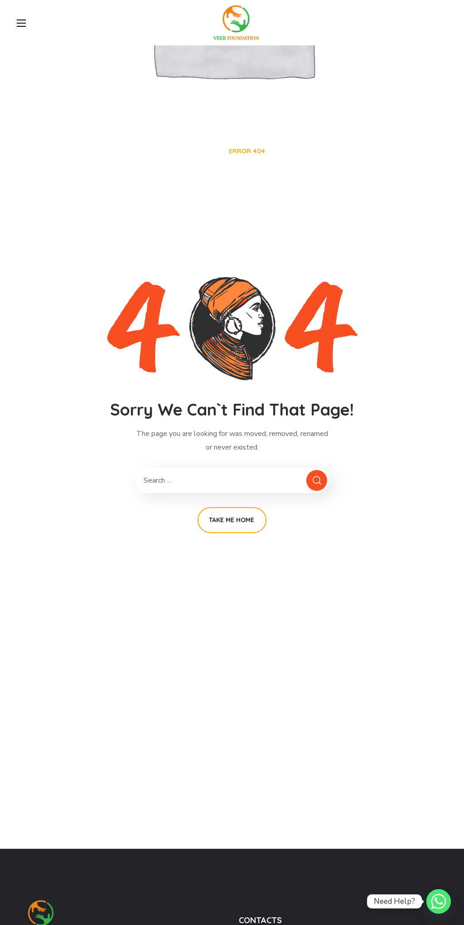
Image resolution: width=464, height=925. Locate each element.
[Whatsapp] (438, 901)
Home (208, 151)
